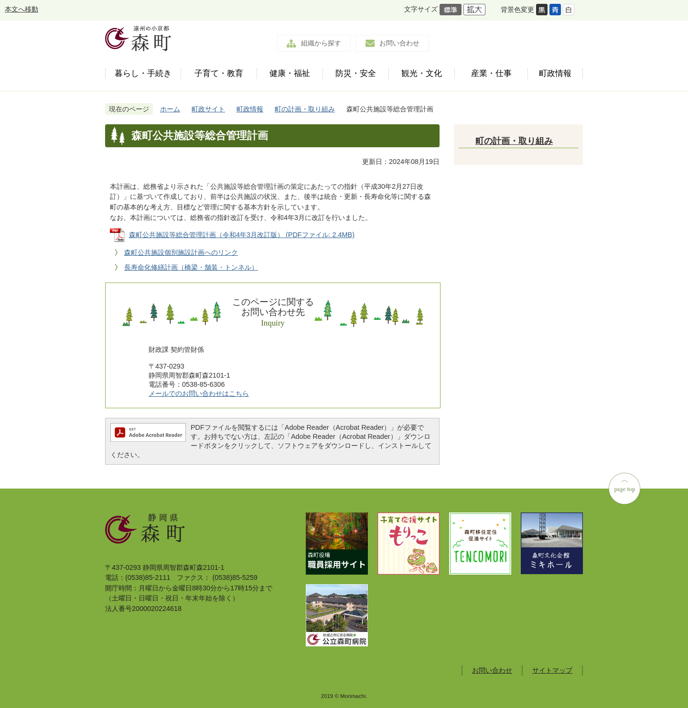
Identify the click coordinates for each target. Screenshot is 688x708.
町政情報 (249, 109)
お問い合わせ (399, 43)
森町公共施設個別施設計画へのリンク (181, 252)
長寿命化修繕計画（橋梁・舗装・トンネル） (191, 267)
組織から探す (321, 43)
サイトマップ (552, 670)
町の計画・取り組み (305, 109)
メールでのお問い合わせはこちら (199, 393)
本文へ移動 (21, 9)
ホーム (170, 109)
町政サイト (208, 109)
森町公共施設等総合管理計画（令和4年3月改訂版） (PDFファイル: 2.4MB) (242, 235)
